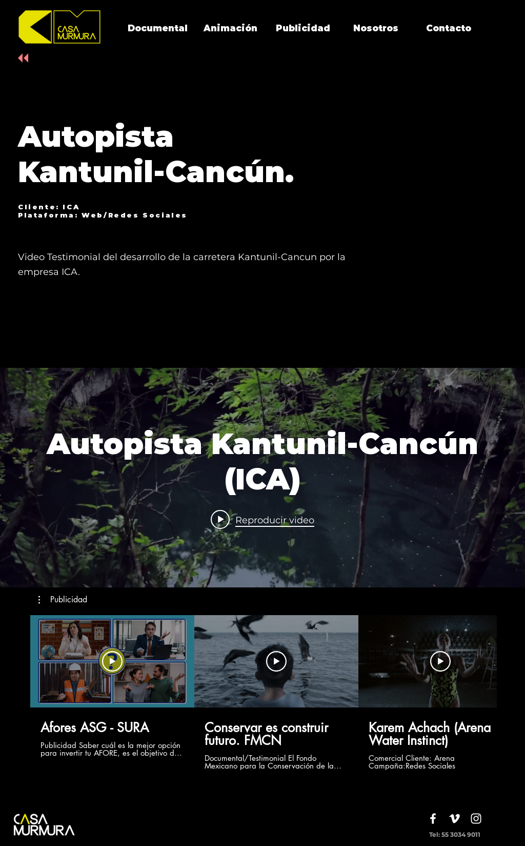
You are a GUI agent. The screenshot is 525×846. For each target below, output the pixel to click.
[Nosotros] (375, 28)
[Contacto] (448, 28)
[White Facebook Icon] (433, 818)
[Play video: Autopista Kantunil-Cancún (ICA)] (262, 519)
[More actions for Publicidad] (62, 599)
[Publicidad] (303, 28)
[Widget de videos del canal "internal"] (262, 477)
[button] (62, 599)
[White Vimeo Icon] (454, 818)
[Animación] (230, 28)
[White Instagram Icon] (476, 818)
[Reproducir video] (112, 661)
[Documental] (157, 28)
